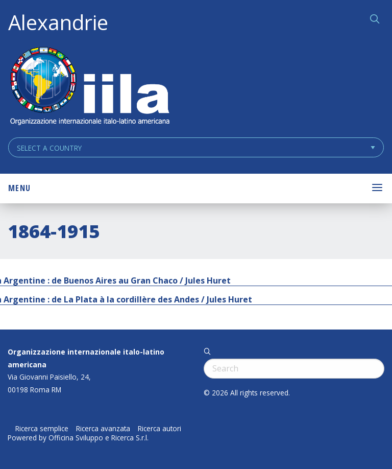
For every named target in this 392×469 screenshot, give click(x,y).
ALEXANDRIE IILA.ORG (89, 87)
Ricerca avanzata (103, 428)
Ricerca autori (159, 428)
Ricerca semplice (41, 428)
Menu (19, 188)
